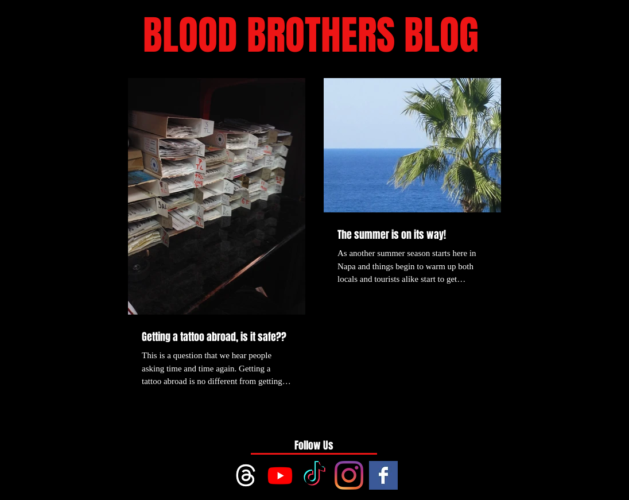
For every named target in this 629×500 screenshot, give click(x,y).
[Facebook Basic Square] (383, 475)
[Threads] (245, 475)
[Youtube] (280, 475)
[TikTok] (314, 475)
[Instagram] (349, 475)
